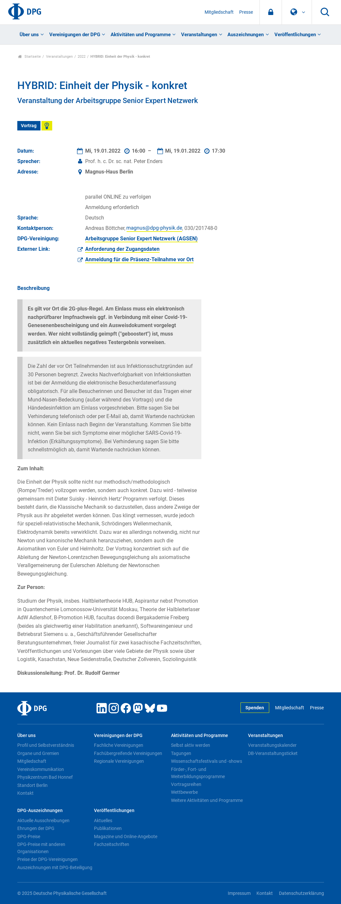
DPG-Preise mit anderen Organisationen (41, 848)
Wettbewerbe (184, 792)
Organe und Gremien (38, 753)
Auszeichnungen (245, 35)
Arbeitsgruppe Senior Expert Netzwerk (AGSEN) (141, 238)
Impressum (239, 893)
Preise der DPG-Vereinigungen (47, 859)
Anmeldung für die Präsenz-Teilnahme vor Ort (139, 259)
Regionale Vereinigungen (119, 761)
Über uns (29, 35)
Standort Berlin (32, 785)
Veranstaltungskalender (272, 745)
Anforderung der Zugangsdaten (122, 249)
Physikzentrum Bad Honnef (45, 777)
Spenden (254, 708)
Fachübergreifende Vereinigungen (128, 753)
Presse (246, 12)
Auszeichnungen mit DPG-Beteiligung (54, 867)
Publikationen (108, 828)
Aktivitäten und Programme (141, 35)
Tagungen (181, 753)
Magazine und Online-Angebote (125, 836)
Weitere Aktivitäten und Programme (207, 800)
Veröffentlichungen (295, 35)
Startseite (29, 56)
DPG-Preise (28, 836)
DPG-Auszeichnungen (40, 810)
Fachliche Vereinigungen (118, 745)
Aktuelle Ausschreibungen (43, 820)
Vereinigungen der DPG (74, 35)
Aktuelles (103, 820)
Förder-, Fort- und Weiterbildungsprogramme (198, 773)
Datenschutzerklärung (301, 893)
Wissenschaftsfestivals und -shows (206, 761)
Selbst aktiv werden (190, 745)
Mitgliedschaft (219, 12)
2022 (81, 56)
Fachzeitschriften (111, 844)
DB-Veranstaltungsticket (273, 753)
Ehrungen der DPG (35, 828)
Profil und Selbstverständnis (45, 745)
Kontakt (25, 793)
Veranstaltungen (199, 35)
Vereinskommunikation (40, 769)
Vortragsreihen (186, 784)
